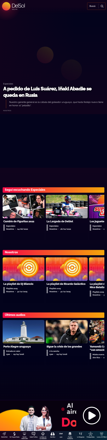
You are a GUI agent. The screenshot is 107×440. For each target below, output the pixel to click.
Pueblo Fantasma (70, 437)
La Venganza (80, 437)
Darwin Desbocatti (24, 437)
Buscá (92, 6)
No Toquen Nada (14, 437)
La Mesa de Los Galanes (43, 437)
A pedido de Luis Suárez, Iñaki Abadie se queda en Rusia (47, 92)
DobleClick (4, 437)
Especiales (8, 83)
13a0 (61, 437)
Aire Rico (52, 437)
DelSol (18, 5)
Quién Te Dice (33, 437)
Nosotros (7, 110)
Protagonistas (90, 437)
